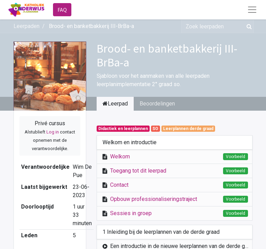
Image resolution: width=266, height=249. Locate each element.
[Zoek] (248, 26)
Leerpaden (26, 26)
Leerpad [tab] (115, 103)
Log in (52, 132)
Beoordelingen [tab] (157, 103)
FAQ (62, 9)
